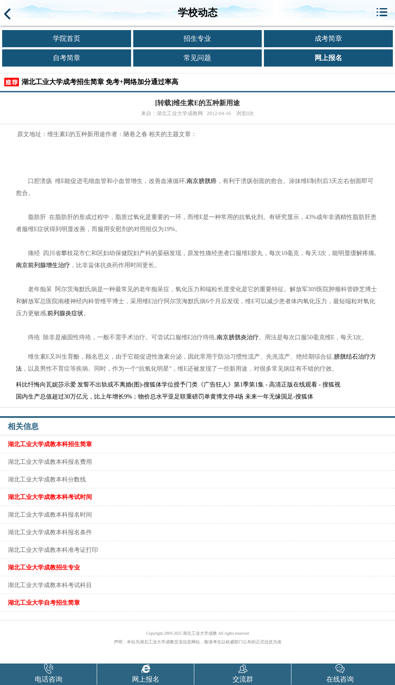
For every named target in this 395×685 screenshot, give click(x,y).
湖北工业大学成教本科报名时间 (50, 514)
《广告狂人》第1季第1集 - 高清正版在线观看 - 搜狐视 (269, 384)
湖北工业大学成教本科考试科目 (50, 584)
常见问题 (197, 57)
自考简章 (66, 57)
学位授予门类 (180, 384)
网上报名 (328, 57)
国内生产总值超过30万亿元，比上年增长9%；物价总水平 (92, 396)
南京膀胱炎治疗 (238, 337)
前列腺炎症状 (65, 313)
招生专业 (197, 38)
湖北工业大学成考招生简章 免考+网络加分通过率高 (99, 81)
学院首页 (66, 38)
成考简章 (328, 38)
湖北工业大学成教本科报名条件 (50, 532)
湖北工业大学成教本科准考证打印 (53, 549)
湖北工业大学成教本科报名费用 (50, 461)
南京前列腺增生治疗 (43, 265)
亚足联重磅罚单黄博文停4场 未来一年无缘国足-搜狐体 (240, 396)
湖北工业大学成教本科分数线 (47, 479)
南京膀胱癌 (202, 181)
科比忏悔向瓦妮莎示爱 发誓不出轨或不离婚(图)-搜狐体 (89, 384)
